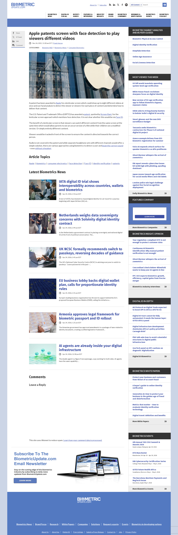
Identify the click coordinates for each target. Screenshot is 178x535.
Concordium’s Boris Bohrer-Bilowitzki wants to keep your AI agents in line (149, 268)
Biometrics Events (150, 15)
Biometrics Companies (122, 15)
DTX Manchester (150, 454)
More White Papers (141, 421)
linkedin (114, 5)
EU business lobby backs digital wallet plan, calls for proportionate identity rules (89, 285)
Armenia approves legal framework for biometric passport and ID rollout (89, 316)
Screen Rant (106, 114)
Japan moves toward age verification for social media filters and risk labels (149, 175)
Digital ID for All (65, 15)
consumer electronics (57, 163)
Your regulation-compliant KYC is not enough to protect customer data (149, 241)
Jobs (120, 532)
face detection (75, 163)
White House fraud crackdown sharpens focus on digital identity (148, 93)
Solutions (95, 524)
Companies (83, 524)
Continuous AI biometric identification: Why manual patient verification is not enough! (148, 250)
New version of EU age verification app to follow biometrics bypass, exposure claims (148, 102)
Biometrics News (52, 15)
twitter (118, 5)
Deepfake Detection (141, 51)
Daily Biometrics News (142, 193)
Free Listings (78, 532)
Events (125, 524)
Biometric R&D (47, 48)
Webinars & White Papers (136, 15)
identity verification (102, 163)
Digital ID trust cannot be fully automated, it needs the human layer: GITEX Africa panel (149, 318)
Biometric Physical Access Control (148, 39)
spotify (126, 5)
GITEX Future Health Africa (150, 470)
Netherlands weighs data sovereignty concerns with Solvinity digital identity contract (89, 219)
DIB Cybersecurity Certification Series (150, 462)
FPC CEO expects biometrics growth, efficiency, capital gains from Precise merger (149, 278)
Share (18, 33)
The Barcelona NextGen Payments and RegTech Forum (150, 480)
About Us (93, 5)
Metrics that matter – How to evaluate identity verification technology (146, 407)
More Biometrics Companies (145, 227)
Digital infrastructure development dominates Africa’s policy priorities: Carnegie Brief (149, 329)
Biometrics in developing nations (147, 524)
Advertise (55, 532)
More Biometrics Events (143, 489)
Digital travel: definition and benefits (149, 415)
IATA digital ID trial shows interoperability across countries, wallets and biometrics (91, 186)
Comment (19, 45)
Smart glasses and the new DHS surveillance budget (147, 120)
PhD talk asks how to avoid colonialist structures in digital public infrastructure (150, 339)
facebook (122, 5)
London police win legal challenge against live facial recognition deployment (148, 185)
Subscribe (103, 5)
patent (87, 114)
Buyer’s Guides (76, 15)
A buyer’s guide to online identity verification (147, 386)
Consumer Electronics (76, 48)
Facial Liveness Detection (144, 62)
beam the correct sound (112, 145)
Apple (58, 103)
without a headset (43, 148)
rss (110, 5)
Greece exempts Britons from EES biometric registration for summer (148, 139)
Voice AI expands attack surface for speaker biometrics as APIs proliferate (149, 148)
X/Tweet (19, 37)
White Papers (68, 524)
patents (116, 163)
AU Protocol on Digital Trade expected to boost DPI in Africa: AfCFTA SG (150, 308)
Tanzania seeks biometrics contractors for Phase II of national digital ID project (148, 130)
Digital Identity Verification (145, 45)
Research (54, 524)
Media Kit (66, 532)
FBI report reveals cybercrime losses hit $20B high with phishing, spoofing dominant (149, 166)
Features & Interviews (88, 15)
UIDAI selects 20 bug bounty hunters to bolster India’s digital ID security (149, 112)
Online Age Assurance (142, 57)
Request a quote (111, 524)
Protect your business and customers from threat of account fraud (149, 378)
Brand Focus (111, 15)
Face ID (119, 117)
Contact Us (111, 532)
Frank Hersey (58, 43)
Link (17, 41)
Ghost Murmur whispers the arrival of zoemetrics (149, 156)
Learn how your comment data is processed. (82, 440)
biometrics (41, 163)
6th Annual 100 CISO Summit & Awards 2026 (150, 444)
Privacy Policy (130, 532)
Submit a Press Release (95, 532)
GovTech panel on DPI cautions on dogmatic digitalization (148, 349)
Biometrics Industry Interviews (146, 286)
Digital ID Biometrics (142, 356)
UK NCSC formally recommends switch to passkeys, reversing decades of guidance (91, 251)
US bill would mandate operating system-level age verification (147, 84)
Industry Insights (100, 15)
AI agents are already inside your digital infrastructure (90, 348)
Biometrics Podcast (164, 15)
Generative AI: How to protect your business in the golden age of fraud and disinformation (148, 396)
